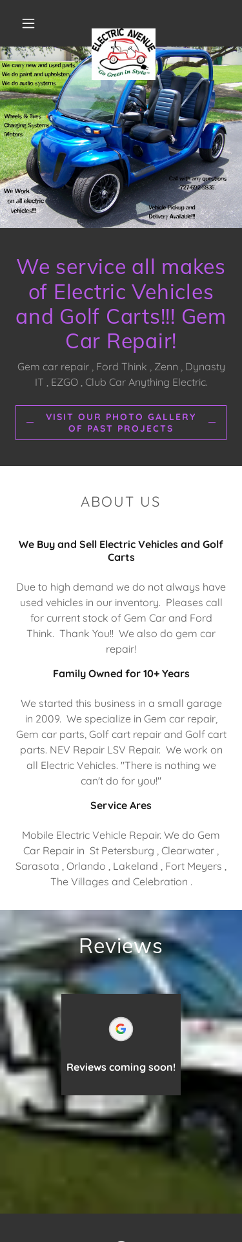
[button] (28, 23)
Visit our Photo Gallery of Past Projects (121, 422)
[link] (124, 23)
